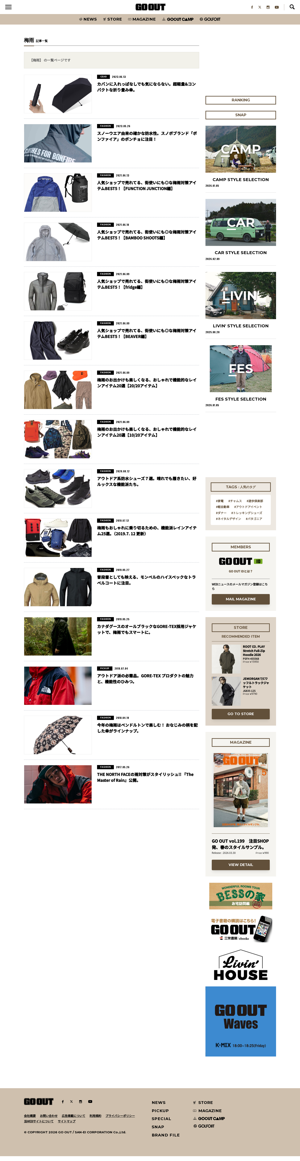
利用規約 (95, 1120)
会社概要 (30, 1120)
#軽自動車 (222, 511)
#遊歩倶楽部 (255, 506)
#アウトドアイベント (248, 511)
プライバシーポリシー (120, 1120)
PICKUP (160, 1115)
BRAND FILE (166, 1139)
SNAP (158, 1131)
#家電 (220, 506)
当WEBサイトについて (39, 1126)
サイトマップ (66, 1126)
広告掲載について (73, 1120)
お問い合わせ (49, 1120)
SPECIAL (161, 1123)
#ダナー (221, 518)
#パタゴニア (254, 523)
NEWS (159, 1107)
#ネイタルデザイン (228, 523)
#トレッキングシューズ (246, 518)
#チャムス (235, 506)
